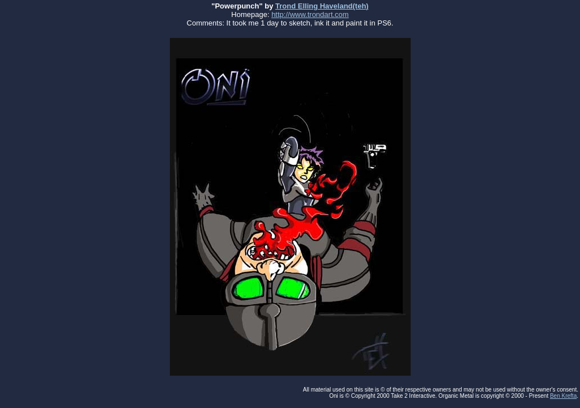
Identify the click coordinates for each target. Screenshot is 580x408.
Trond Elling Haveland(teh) (322, 6)
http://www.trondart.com (310, 14)
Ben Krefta (563, 396)
